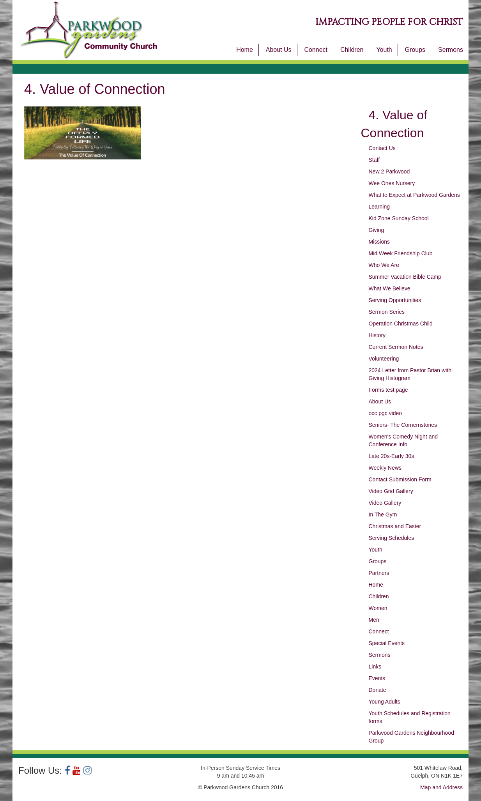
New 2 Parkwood (389, 171)
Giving (376, 230)
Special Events (387, 643)
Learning (379, 206)
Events (377, 678)
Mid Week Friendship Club (401, 253)
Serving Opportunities (395, 300)
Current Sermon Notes (396, 347)
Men (374, 620)
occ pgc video (385, 413)
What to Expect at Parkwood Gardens (414, 195)
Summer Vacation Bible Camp (405, 277)
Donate (377, 690)
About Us (279, 49)
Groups (415, 49)
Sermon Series (387, 312)
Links (375, 666)
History (377, 335)
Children (352, 49)
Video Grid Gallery (391, 491)
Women (378, 608)
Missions (379, 242)
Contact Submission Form (400, 479)
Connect (315, 49)
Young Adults (384, 701)
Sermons (450, 49)
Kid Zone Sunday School (399, 218)
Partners (379, 573)
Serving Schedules (391, 538)
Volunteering (384, 358)
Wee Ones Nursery (392, 183)
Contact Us (382, 148)
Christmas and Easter (395, 526)
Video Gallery (385, 503)
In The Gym (383, 514)
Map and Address (441, 787)
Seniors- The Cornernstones (403, 425)
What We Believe (389, 288)
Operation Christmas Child (401, 323)
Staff (374, 160)
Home (244, 49)
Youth (384, 49)
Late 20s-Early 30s (391, 456)
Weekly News (385, 468)
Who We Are (384, 265)
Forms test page (388, 390)
